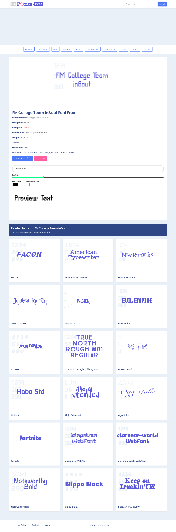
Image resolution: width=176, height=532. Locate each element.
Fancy (123, 49)
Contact (35, 525)
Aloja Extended (73, 415)
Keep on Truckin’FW (129, 506)
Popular (29, 49)
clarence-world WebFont (132, 460)
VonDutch (70, 323)
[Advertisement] (88, 26)
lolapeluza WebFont (75, 460)
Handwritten (93, 49)
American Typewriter (76, 277)
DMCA (47, 525)
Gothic (135, 49)
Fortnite (15, 460)
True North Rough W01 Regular (81, 369)
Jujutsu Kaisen (19, 323)
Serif (55, 49)
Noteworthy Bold (20, 506)
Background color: (32, 181)
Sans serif (43, 49)
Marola (15, 369)
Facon (14, 277)
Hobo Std (16, 415)
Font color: (16, 181)
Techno (147, 49)
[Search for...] (141, 4)
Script (78, 49)
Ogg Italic (123, 415)
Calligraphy (109, 49)
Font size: (16, 175)
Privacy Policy (20, 525)
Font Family (41, 158)
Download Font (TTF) (22, 158)
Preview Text (88, 200)
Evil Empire (124, 323)
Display (66, 49)
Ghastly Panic (125, 369)
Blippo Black (71, 506)
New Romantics (126, 277)
